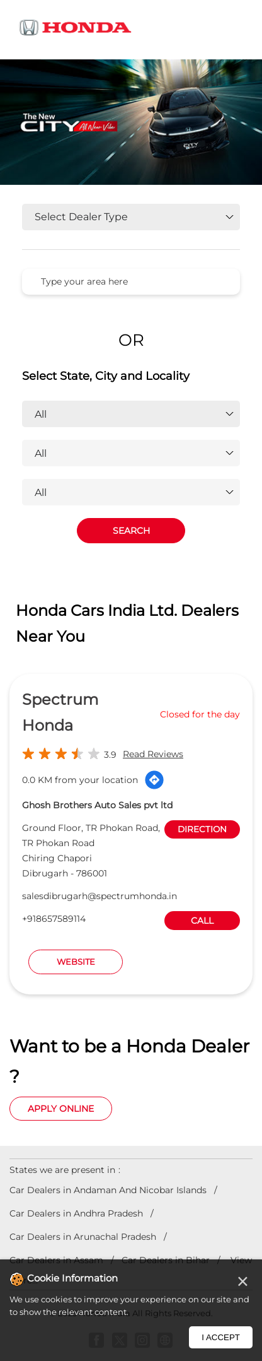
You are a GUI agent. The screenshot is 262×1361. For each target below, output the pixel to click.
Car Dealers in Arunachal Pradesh (82, 1236)
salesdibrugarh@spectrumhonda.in (99, 896)
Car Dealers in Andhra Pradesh (76, 1213)
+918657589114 (54, 918)
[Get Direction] (154, 780)
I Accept (221, 1337)
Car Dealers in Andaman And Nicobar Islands (108, 1190)
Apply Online (61, 1108)
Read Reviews (153, 754)
